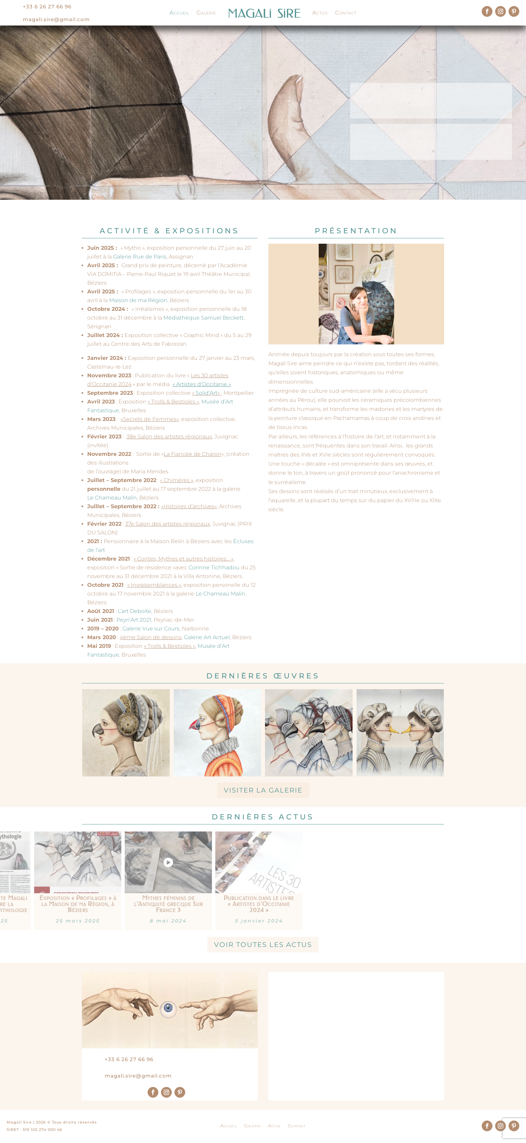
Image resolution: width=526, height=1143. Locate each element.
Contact (346, 12)
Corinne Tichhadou (214, 567)
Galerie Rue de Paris (139, 256)
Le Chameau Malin (112, 497)
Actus (320, 12)
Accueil (179, 12)
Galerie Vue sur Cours (150, 628)
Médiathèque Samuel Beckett (203, 318)
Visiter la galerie (263, 790)
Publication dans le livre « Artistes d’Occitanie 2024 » (53, 904)
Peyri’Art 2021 (133, 620)
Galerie (206, 12)
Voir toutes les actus (263, 945)
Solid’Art (206, 393)
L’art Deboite (134, 611)
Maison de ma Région (138, 300)
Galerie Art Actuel (207, 637)
